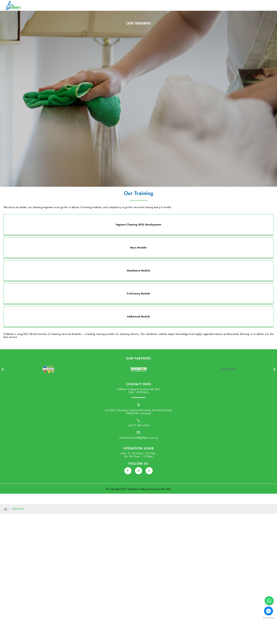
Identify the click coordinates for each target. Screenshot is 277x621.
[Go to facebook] (268, 611)
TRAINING (18, 509)
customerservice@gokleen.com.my (138, 437)
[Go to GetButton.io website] (268, 618)
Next (274, 369)
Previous (2, 369)
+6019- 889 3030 (139, 425)
